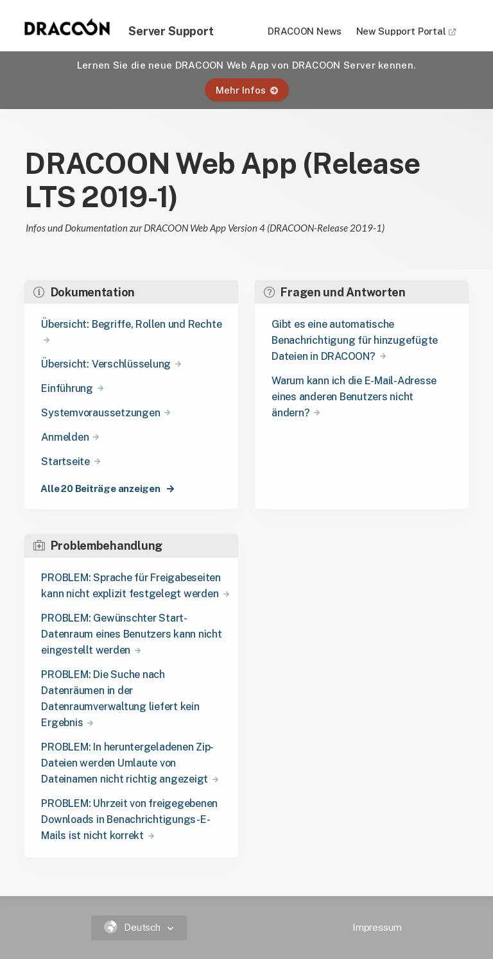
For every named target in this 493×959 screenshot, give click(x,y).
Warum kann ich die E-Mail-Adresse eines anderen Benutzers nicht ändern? (354, 397)
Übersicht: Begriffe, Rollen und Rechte (131, 324)
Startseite (65, 461)
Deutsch (134, 927)
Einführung (67, 388)
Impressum (377, 927)
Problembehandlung (97, 545)
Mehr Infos (247, 90)
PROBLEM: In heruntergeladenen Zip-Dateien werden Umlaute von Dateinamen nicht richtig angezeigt (127, 763)
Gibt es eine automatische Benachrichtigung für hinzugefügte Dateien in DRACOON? (355, 340)
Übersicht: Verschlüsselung (106, 364)
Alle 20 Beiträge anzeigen (101, 488)
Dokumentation (84, 292)
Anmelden (65, 437)
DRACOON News (304, 31)
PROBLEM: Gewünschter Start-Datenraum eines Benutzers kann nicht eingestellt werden (131, 634)
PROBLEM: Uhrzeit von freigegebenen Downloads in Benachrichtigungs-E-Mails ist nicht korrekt (129, 819)
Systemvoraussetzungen (100, 413)
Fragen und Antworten (335, 292)
